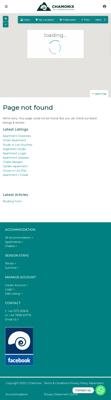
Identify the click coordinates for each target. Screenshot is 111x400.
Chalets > (11, 246)
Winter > (10, 263)
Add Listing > (13, 293)
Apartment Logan (14, 153)
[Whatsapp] (100, 390)
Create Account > (16, 285)
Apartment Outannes (17, 136)
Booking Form (12, 201)
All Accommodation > (19, 237)
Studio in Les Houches (17, 144)
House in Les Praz (14, 170)
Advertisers (96, 383)
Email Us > (12, 319)
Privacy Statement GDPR (61, 394)
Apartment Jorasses (16, 157)
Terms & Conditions (56, 383)
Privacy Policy (79, 383)
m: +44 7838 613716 (18, 315)
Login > (10, 289)
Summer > (12, 267)
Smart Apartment (14, 140)
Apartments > (14, 242)
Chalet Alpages (12, 162)
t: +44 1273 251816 (16, 311)
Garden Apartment (15, 166)
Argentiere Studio (14, 149)
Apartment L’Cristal (15, 175)
